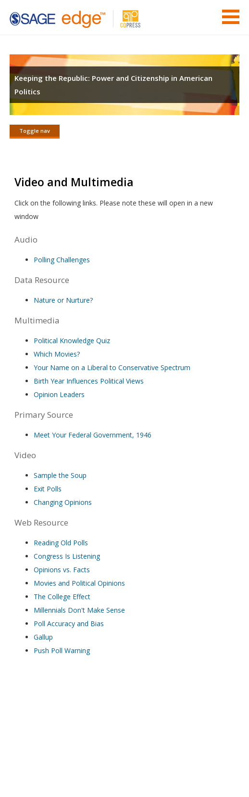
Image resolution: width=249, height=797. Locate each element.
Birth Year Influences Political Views (89, 381)
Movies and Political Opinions (79, 583)
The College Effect (62, 596)
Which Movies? (57, 354)
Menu (230, 17)
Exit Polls (48, 488)
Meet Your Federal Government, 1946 (92, 434)
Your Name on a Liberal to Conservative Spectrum (112, 367)
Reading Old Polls (61, 542)
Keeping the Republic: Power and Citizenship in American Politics (113, 84)
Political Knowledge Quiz (72, 340)
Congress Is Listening (67, 556)
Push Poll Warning (62, 650)
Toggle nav (34, 130)
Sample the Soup (60, 475)
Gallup (43, 637)
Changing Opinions (63, 502)
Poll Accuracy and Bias (69, 623)
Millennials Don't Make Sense (79, 610)
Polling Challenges (62, 259)
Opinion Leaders (59, 394)
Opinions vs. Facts (62, 569)
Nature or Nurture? (63, 300)
